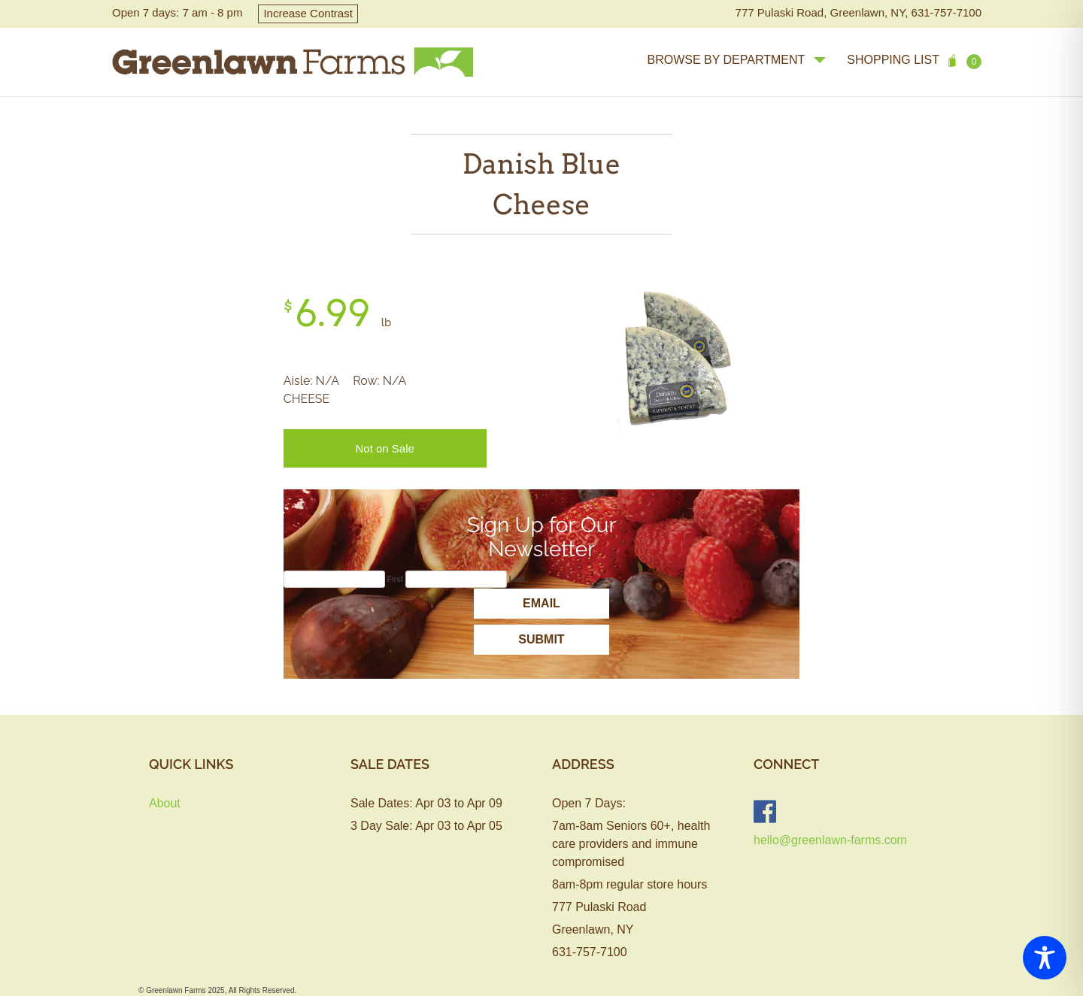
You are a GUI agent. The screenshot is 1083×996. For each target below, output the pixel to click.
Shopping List (914, 61)
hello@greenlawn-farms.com (830, 840)
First (395, 579)
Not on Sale (384, 448)
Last (517, 579)
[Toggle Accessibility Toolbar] (1044, 957)
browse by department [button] (736, 59)
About (164, 803)
